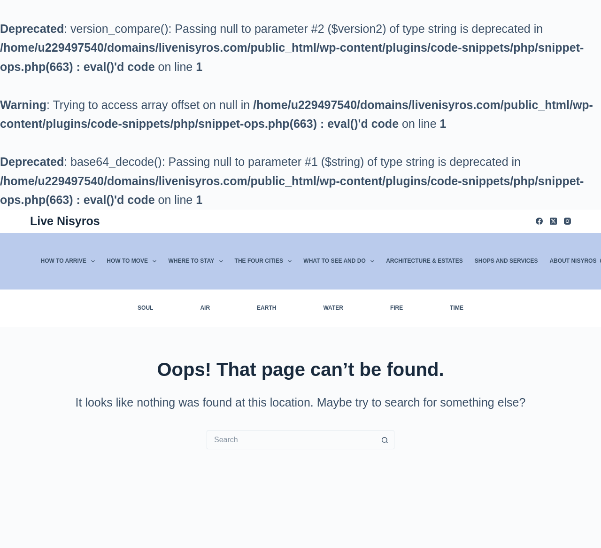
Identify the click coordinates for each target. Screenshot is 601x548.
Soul (145, 308)
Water (333, 308)
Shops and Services (506, 261)
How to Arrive (70, 261)
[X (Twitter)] (553, 221)
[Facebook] (539, 221)
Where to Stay (197, 261)
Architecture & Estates (424, 261)
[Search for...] (291, 440)
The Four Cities (265, 261)
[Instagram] (567, 221)
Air (205, 308)
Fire (396, 308)
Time (456, 308)
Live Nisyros (65, 220)
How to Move (133, 261)
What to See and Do (340, 261)
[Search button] (385, 440)
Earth (266, 308)
